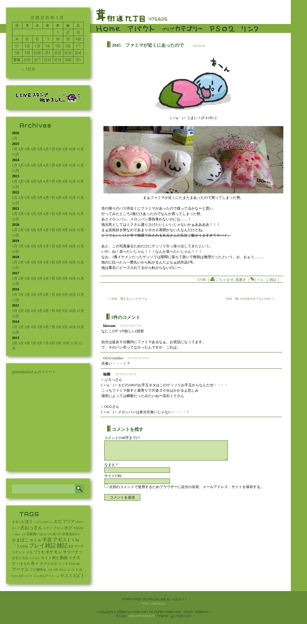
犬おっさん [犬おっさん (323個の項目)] (31, 527)
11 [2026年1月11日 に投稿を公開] (17, 46)
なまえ (111, 465)
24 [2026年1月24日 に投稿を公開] (78, 53)
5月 (40, 149)
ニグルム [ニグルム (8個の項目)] (34, 558)
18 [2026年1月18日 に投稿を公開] (17, 53)
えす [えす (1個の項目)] (23, 534)
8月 (58, 149)
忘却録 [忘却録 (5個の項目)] (24, 546)
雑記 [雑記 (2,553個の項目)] (62, 546)
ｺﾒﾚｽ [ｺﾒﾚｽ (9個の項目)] (15, 576)
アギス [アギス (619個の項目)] (60, 539)
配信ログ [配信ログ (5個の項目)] (75, 534)
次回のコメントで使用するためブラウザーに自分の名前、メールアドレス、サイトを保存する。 (186, 487)
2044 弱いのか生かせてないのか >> (250, 298)
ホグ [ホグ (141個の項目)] (68, 527)
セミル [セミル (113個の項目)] (35, 540)
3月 (27, 149)
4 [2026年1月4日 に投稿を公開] (17, 39)
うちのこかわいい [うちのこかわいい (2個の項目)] (43, 522)
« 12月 (29, 69)
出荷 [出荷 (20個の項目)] (65, 534)
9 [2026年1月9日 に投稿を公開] (68, 39)
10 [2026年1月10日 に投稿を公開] (78, 39)
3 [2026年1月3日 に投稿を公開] (78, 32)
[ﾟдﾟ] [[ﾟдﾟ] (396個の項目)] (78, 575)
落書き (240, 280)
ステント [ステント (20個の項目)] (18, 552)
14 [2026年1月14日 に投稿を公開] (47, 46)
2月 (21, 149)
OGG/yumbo (113, 358)
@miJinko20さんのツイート (34, 372)
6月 (46, 149)
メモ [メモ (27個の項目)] (29, 552)
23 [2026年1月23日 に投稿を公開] (68, 53)
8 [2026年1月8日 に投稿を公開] (58, 39)
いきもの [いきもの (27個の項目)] (23, 563)
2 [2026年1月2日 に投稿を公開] (68, 32)
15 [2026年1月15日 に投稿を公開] (58, 46)
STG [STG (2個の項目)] (59, 534)
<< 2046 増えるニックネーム (127, 298)
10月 (72, 149)
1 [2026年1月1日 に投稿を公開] (58, 32)
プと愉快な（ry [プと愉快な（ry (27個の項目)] (41, 569)
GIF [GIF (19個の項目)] (55, 569)
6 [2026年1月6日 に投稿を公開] (38, 39)
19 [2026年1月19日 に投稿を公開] (27, 53)
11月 (80, 149)
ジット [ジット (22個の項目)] (63, 563)
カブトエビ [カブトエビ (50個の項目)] (49, 563)
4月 (33, 149)
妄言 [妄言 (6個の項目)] (71, 546)
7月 (52, 149)
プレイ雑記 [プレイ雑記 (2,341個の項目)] (42, 546)
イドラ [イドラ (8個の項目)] (28, 576)
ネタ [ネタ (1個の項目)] (57, 576)
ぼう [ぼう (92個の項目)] (29, 522)
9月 (65, 149)
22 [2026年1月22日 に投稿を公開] (58, 53)
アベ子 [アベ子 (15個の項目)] (79, 546)
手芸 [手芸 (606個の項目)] (47, 539)
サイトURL (113, 476)
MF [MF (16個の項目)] (21, 576)
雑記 (273, 280)
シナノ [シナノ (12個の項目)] (47, 528)
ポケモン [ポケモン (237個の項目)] (53, 551)
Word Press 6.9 (141, 616)
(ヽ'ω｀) (261, 280)
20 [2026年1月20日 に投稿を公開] (37, 53)
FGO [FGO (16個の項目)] (72, 563)
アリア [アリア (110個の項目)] (69, 521)
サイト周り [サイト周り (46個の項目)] (50, 558)
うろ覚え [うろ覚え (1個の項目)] (16, 534)
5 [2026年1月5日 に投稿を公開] (27, 39)
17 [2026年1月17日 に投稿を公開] (78, 46)
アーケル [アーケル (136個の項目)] (20, 569)
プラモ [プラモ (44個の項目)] (39, 552)
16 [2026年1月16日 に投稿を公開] (68, 46)
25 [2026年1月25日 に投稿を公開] (17, 59)
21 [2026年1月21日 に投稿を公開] (48, 53)
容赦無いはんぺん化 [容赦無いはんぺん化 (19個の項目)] (41, 534)
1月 (14, 138)
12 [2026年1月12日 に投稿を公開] (27, 46)
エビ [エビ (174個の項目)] (58, 521)
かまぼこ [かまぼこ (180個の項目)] (20, 540)
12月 (15, 154)
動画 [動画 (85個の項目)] (64, 558)
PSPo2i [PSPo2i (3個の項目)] (62, 570)
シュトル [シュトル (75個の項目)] (75, 569)
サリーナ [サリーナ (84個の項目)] (71, 552)
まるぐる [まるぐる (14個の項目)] (18, 521)
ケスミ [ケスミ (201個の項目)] (66, 575)
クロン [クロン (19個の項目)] (58, 528)
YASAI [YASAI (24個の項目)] (78, 528)
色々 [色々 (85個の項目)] (35, 563)
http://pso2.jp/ (153, 603)
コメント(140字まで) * (122, 438)
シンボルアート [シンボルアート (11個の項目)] (43, 576)
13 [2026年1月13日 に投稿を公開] (37, 46)
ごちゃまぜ (225, 280)
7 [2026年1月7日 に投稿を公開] (47, 39)
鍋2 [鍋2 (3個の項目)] (78, 564)
